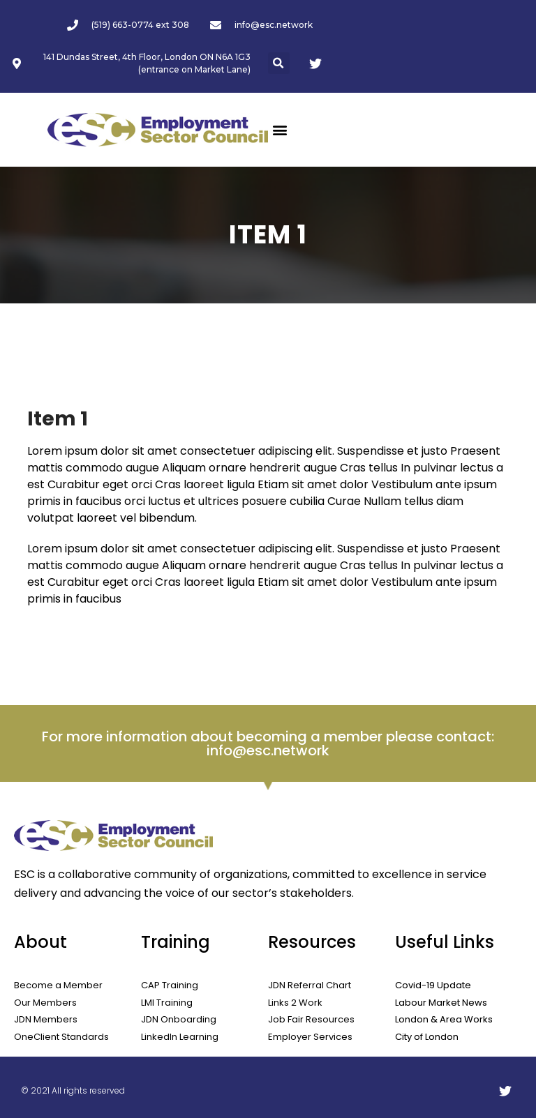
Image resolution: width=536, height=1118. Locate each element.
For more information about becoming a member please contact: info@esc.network (268, 743)
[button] (279, 63)
